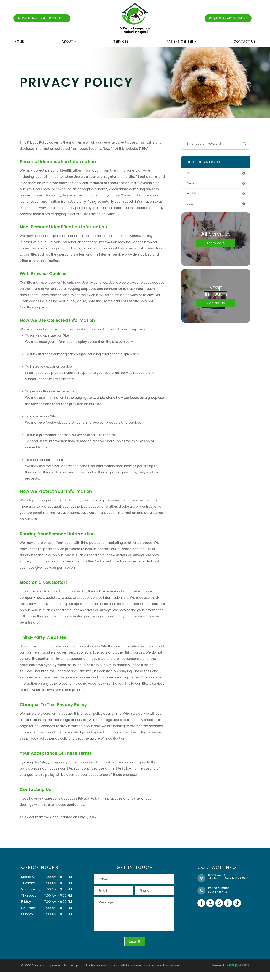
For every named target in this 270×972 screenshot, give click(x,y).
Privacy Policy (158, 965)
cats (190, 205)
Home (19, 41)
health (192, 194)
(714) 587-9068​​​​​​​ (220, 892)
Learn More (216, 244)
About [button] (69, 41)
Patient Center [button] (181, 41)
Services (121, 41)
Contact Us (245, 41)
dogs (191, 173)
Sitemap (176, 965)
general (193, 184)
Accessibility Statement (129, 965)
